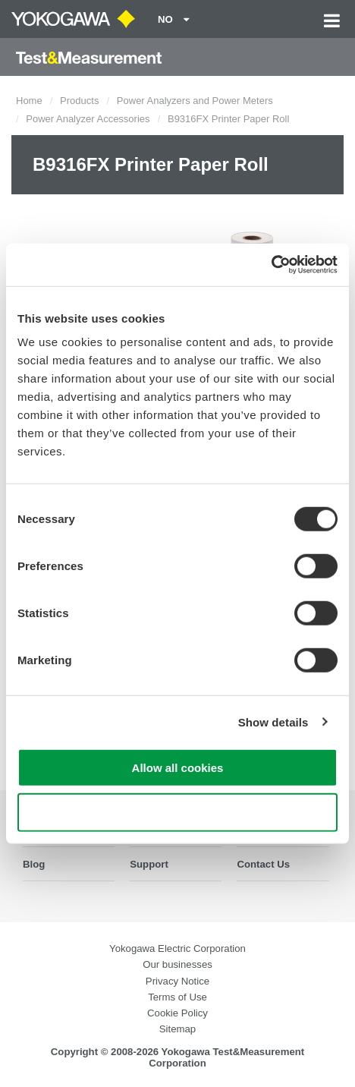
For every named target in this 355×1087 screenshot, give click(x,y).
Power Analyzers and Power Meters (195, 100)
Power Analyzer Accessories (87, 118)
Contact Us (263, 864)
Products (79, 100)
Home (29, 100)
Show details (273, 721)
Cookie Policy (177, 1013)
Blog (34, 864)
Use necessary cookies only (177, 811)
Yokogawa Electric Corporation (177, 948)
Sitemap (177, 1029)
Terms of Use (177, 997)
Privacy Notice (177, 981)
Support (149, 864)
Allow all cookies (178, 767)
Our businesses (177, 964)
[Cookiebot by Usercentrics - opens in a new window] (271, 265)
